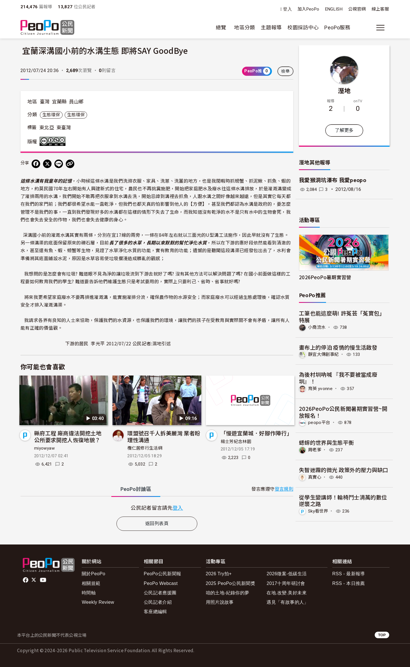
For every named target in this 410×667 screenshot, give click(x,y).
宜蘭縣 (59, 102)
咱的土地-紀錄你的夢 (227, 592)
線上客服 (380, 9)
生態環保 (51, 114)
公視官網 (357, 9)
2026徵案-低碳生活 (286, 573)
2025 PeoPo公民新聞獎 (230, 583)
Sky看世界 (319, 510)
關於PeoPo (93, 573)
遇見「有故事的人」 (287, 602)
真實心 (315, 477)
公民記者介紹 (158, 602)
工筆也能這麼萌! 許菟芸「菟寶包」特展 (342, 316)
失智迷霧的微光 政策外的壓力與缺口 (343, 469)
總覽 (221, 27)
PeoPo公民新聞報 (162, 573)
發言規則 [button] (284, 489)
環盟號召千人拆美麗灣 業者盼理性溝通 (163, 436)
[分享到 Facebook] (36, 164)
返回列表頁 (157, 523)
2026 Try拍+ (219, 573)
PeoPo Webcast (161, 583)
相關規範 (91, 583)
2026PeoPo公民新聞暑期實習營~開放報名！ (343, 411)
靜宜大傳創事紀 (324, 354)
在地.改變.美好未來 (286, 592)
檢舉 (285, 71)
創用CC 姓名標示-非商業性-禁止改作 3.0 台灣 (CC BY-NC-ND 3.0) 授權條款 (54, 141)
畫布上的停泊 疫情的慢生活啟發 (338, 347)
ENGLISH (334, 9)
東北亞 (46, 127)
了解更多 (344, 130)
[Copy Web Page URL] (70, 164)
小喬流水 (317, 327)
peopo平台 (319, 422)
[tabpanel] (156, 507)
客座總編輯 (155, 611)
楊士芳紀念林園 (236, 441)
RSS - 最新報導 (348, 573)
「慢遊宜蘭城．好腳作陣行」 (256, 433)
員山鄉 (76, 102)
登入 (287, 9)
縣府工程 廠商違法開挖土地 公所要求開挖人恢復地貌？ (68, 436)
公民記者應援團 (160, 592)
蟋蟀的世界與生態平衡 (326, 442)
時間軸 (89, 592)
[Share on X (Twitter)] (47, 164)
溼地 (344, 90)
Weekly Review (98, 602)
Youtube (43, 580)
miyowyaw (44, 448)
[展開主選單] (380, 27)
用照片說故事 (220, 602)
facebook (26, 580)
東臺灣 (63, 127)
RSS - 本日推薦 (348, 583)
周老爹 (315, 449)
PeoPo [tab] (135, 489)
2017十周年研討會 (285, 583)
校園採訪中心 (303, 27)
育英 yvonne (320, 388)
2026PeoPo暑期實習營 (325, 277)
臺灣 (45, 102)
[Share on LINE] (58, 164)
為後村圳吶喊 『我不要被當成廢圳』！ (338, 377)
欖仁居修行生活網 (144, 448)
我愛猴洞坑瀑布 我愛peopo (332, 180)
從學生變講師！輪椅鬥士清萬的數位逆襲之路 (343, 500)
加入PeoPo (308, 9)
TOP (382, 635)
